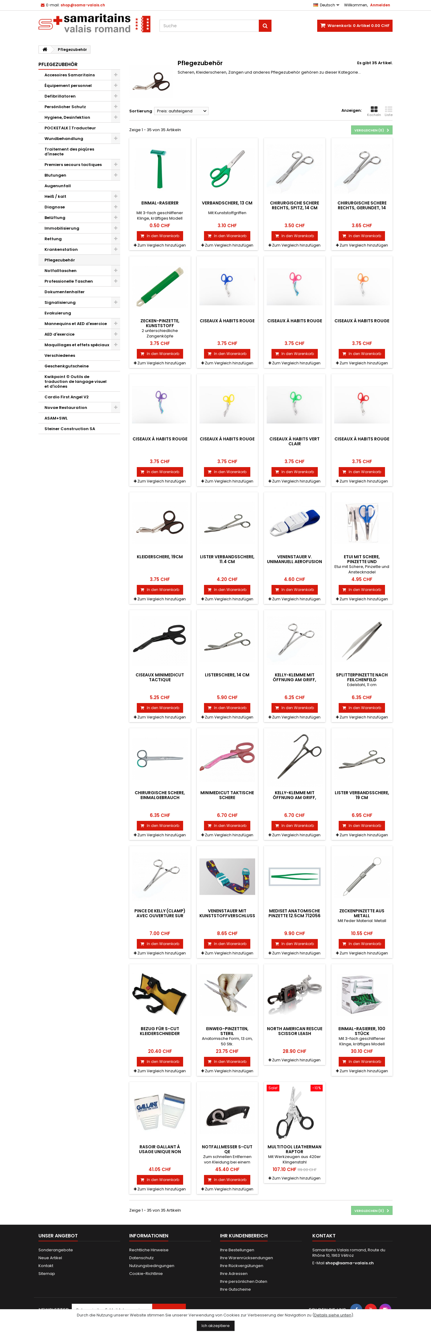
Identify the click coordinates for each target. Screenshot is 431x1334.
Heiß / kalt (55, 196)
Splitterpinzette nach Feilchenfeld (362, 677)
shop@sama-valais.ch (349, 1263)
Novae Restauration (65, 407)
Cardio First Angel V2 (66, 397)
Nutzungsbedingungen (151, 1266)
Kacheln (374, 111)
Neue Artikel (50, 1258)
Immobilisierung (61, 228)
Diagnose (54, 207)
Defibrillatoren (60, 96)
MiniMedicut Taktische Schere (227, 795)
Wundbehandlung (63, 138)
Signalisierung (60, 302)
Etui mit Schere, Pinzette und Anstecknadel (362, 562)
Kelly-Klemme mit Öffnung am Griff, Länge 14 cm (294, 680)
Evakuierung (57, 313)
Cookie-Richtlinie (146, 1273)
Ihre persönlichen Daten (243, 1281)
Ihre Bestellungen (237, 1250)
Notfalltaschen (60, 271)
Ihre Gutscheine (235, 1289)
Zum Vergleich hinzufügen (161, 245)
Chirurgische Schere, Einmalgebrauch (160, 795)
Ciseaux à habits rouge (227, 321)
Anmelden (380, 5)
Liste (389, 111)
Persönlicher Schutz (65, 107)
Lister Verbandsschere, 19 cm (362, 795)
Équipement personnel (68, 85)
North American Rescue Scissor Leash (294, 1031)
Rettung (53, 239)
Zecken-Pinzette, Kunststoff (159, 323)
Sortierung (140, 111)
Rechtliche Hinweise (149, 1250)
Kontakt (45, 1266)
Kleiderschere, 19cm (160, 557)
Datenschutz (141, 1258)
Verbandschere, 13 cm (227, 203)
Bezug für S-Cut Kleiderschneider (160, 1031)
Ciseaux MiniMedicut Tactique (160, 677)
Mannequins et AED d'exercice (75, 324)
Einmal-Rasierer (160, 203)
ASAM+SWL (55, 418)
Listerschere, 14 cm (227, 675)
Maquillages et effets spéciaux (76, 345)
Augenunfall (57, 186)
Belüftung (54, 218)
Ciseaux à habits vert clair (294, 441)
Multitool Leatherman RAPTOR (294, 1149)
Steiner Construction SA (69, 429)
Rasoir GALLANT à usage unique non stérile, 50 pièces (160, 1152)
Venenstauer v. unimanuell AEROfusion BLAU (294, 562)
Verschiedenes (59, 355)
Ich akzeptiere (216, 1326)
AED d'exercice (59, 334)
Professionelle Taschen (68, 281)
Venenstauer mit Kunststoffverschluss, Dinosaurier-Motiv (227, 916)
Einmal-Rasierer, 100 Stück (361, 1031)
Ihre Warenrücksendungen (246, 1258)
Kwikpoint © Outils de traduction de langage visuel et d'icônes (75, 381)
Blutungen (55, 175)
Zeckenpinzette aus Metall (361, 913)
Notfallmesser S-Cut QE (227, 1149)
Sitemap (46, 1273)
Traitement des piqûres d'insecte (69, 151)
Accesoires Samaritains (69, 75)
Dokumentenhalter (64, 292)
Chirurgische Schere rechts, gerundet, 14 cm (362, 208)
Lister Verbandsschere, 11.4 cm (227, 559)
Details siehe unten (332, 1315)
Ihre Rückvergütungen (241, 1266)
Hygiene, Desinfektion (67, 117)
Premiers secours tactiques (73, 165)
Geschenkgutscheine (66, 366)
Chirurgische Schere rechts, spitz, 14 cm (294, 205)
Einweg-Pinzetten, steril (227, 1031)
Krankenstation (61, 249)
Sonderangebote (55, 1250)
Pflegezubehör (59, 260)
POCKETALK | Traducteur (70, 128)
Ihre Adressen (234, 1273)
